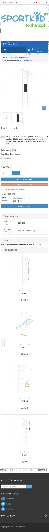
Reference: (5, 150)
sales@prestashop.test (21, 198)
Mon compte (8, 515)
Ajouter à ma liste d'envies (15, 190)
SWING (24, 401)
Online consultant (24, 206)
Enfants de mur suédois (19, 57)
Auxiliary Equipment (11, 60)
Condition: (5, 154)
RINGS (24, 455)
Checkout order (24, 184)
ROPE (24, 293)
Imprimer (7, 158)
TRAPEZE (24, 347)
